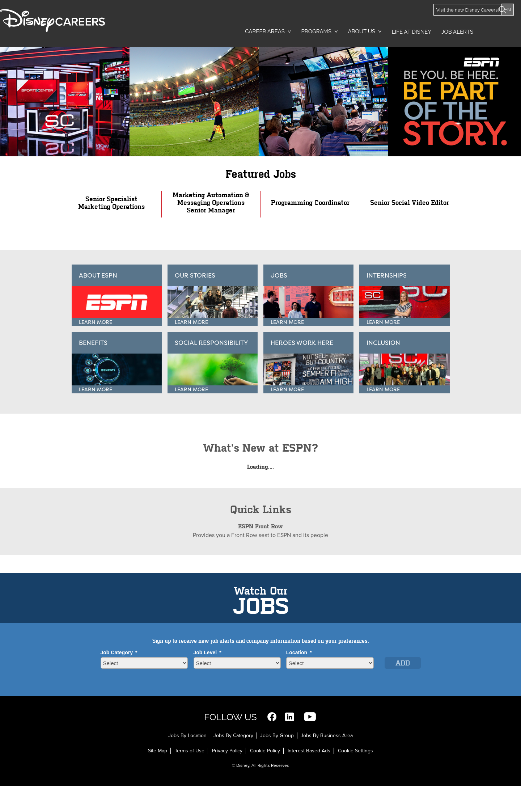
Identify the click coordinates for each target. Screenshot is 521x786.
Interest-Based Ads (309, 751)
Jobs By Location (187, 735)
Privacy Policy (227, 751)
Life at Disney (411, 32)
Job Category (119, 652)
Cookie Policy (265, 751)
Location (299, 652)
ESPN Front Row (260, 526)
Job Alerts (457, 32)
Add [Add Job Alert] (402, 663)
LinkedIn (289, 716)
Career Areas (265, 31)
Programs (316, 31)
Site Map (157, 751)
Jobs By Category (233, 735)
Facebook (271, 716)
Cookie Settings (355, 751)
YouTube (310, 716)
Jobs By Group (277, 735)
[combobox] (330, 663)
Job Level (207, 652)
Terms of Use (189, 751)
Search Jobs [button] (501, 29)
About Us (361, 31)
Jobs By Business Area (327, 735)
